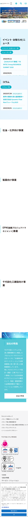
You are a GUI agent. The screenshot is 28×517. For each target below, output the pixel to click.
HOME (4, 475)
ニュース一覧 (6, 52)
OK (14, 514)
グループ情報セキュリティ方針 (10, 419)
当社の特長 (5, 478)
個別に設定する (14, 511)
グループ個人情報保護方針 (9, 422)
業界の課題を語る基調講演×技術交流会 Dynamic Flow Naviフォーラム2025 (13, 99)
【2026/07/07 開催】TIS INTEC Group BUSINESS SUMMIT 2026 (12, 64)
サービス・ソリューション (10, 480)
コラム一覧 (6, 87)
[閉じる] (26, 484)
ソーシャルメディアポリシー (9, 430)
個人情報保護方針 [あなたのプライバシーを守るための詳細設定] (5, 507)
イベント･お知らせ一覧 (10, 48)
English (18, 468)
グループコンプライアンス (9, 427)
